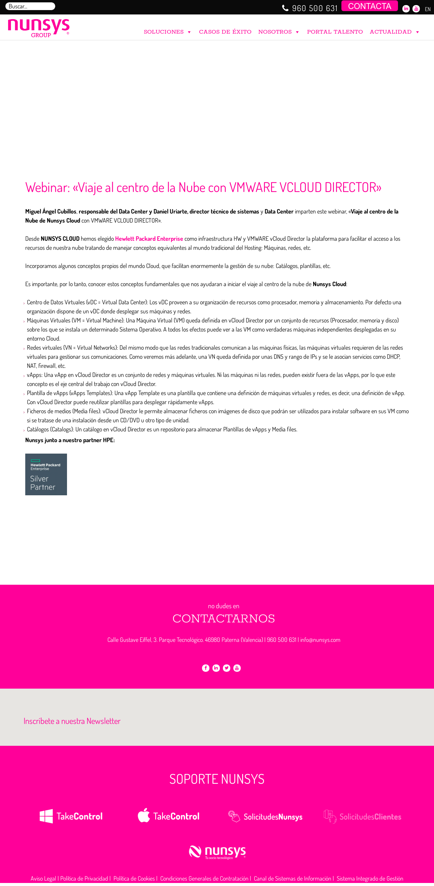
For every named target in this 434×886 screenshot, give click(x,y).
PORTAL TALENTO (335, 32)
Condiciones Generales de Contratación (204, 878)
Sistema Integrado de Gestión (370, 878)
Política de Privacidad (84, 878)
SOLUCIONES (168, 30)
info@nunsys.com (320, 639)
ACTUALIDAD (395, 30)
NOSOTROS (279, 30)
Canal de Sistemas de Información (292, 878)
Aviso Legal (43, 878)
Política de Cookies (134, 878)
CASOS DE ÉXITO (225, 32)
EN (428, 9)
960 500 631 (315, 8)
